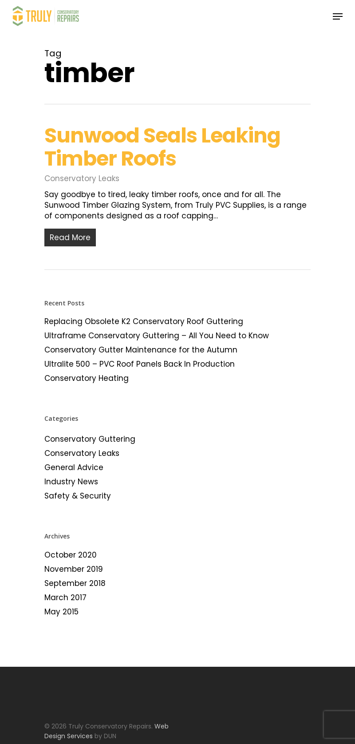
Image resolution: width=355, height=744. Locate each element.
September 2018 (75, 583)
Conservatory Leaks (81, 178)
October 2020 (70, 555)
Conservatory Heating (86, 378)
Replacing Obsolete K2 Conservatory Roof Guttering (143, 321)
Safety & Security (77, 496)
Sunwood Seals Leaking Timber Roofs (162, 147)
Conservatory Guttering (89, 439)
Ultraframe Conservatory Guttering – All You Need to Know (156, 335)
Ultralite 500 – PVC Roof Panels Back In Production (139, 364)
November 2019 (73, 569)
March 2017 (65, 597)
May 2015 (61, 611)
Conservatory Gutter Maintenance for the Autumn (140, 349)
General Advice (73, 467)
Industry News (71, 481)
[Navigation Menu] (338, 16)
